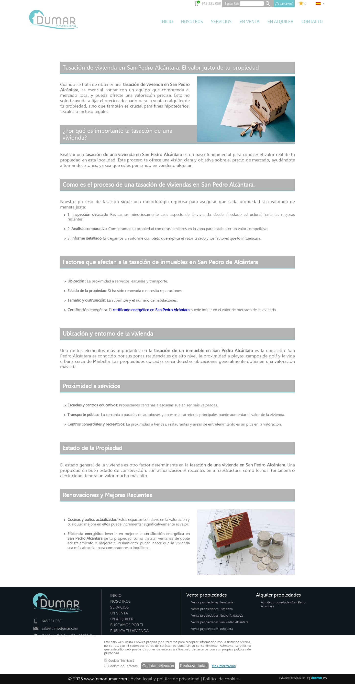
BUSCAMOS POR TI (126, 625)
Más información (224, 666)
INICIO (167, 21)
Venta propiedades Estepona (212, 609)
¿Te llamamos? (284, 3)
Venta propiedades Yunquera (212, 629)
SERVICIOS (221, 21)
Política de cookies (221, 679)
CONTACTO (312, 21)
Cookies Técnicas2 (119, 660)
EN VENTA (249, 21)
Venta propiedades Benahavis (212, 602)
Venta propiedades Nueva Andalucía (217, 615)
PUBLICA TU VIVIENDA (129, 630)
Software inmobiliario (292, 677)
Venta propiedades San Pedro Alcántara (219, 622)
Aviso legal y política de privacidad (165, 679)
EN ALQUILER (280, 21)
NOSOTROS (192, 21)
